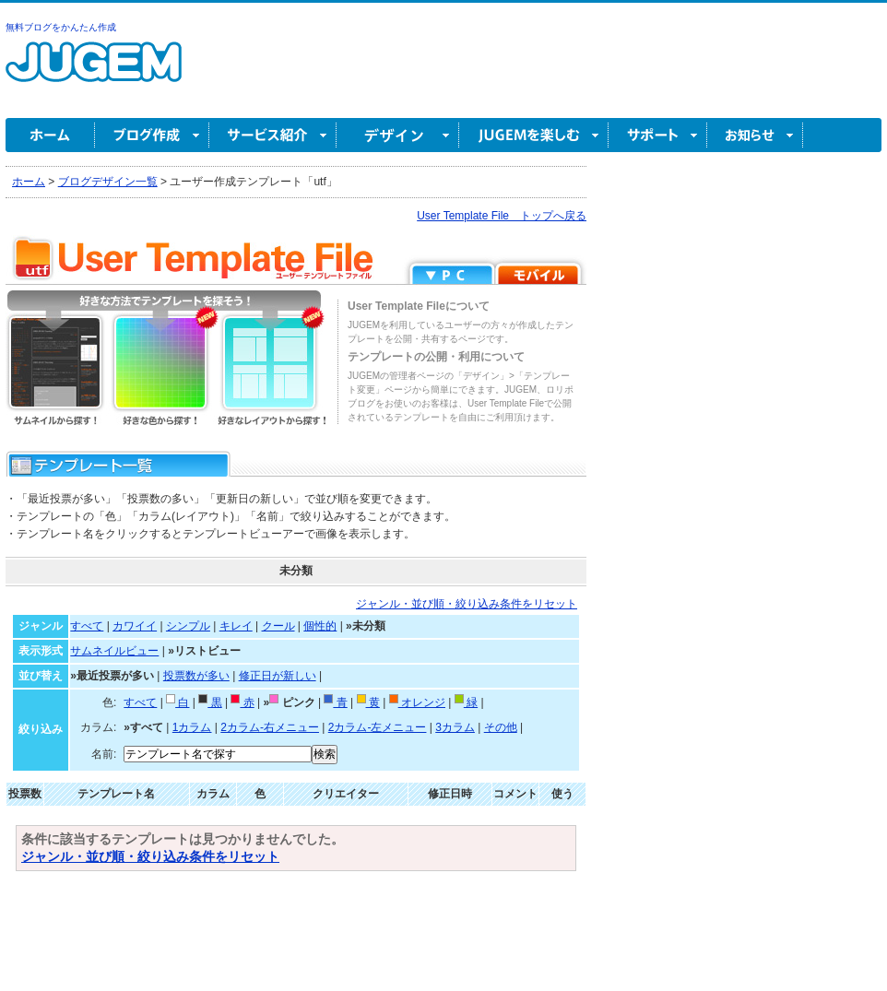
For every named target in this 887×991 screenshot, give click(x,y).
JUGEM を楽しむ (534, 135)
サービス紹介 (273, 135)
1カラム (192, 727)
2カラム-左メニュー (377, 727)
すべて (86, 625)
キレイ (236, 625)
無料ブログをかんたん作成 (61, 27)
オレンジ (417, 702)
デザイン (398, 135)
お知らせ (755, 135)
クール (278, 625)
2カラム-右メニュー (269, 727)
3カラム (455, 727)
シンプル (188, 625)
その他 (500, 727)
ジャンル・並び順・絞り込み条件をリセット (466, 603)
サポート (658, 135)
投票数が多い (196, 675)
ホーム (50, 135)
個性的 (320, 625)
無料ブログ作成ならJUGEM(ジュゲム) (94, 72)
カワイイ (134, 625)
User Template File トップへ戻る (501, 215)
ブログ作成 (152, 135)
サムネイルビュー (114, 650)
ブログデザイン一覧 (108, 181)
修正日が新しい (277, 675)
